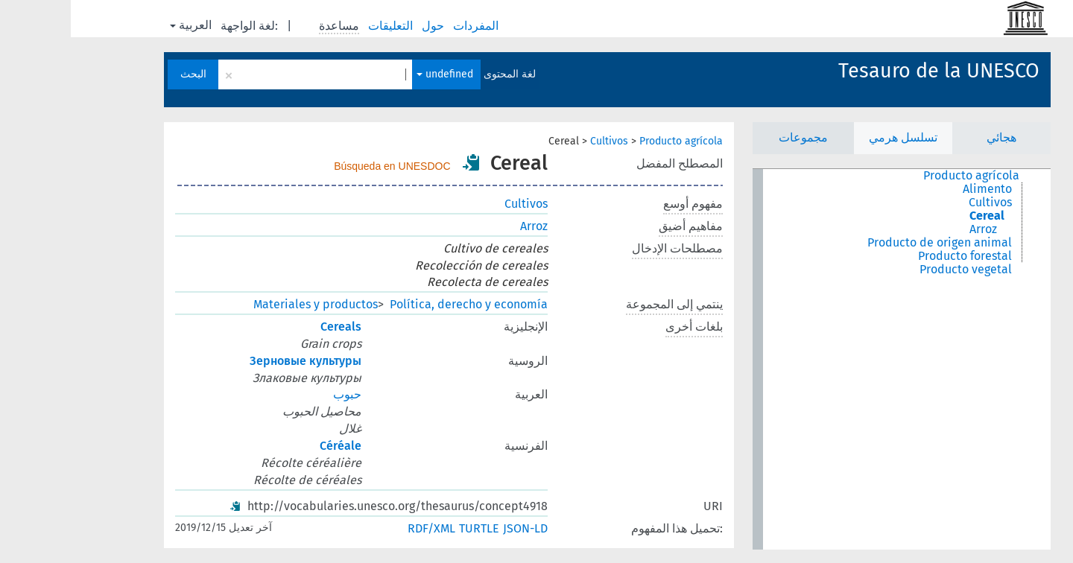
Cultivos (538, 141)
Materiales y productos (245, 304)
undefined (374, 74)
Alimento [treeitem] (916, 189)
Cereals (270, 326)
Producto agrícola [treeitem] (900, 175)
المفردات (406, 26)
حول (363, 26)
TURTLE (408, 528)
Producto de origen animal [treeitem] (869, 242)
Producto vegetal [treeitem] (895, 269)
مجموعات (732, 137)
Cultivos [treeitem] (919, 202)
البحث (123, 74)
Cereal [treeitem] (916, 216)
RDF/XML (360, 528)
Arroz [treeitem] (912, 229)
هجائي (931, 137)
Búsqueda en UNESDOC (321, 166)
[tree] (831, 359)
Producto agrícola (610, 141)
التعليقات (321, 26)
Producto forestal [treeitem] (894, 256)
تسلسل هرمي (832, 137)
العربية (120, 25)
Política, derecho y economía (398, 304)
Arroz (463, 226)
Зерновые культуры (235, 361)
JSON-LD (454, 528)
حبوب (276, 394)
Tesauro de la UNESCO (868, 71)
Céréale (270, 446)
